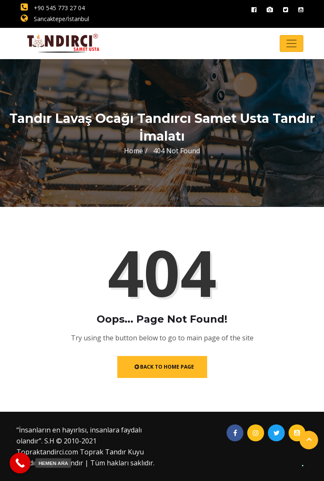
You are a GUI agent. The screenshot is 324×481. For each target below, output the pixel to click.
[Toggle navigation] (291, 43)
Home (133, 150)
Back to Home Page (164, 366)
